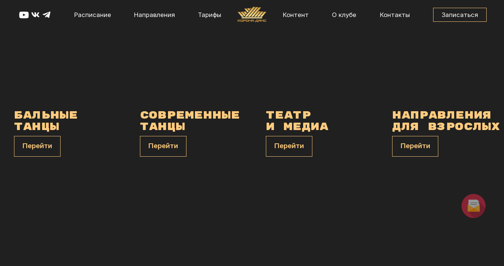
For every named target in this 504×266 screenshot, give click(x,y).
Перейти (37, 145)
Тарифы (209, 14)
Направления (154, 14)
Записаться (460, 14)
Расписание (92, 14)
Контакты (395, 14)
